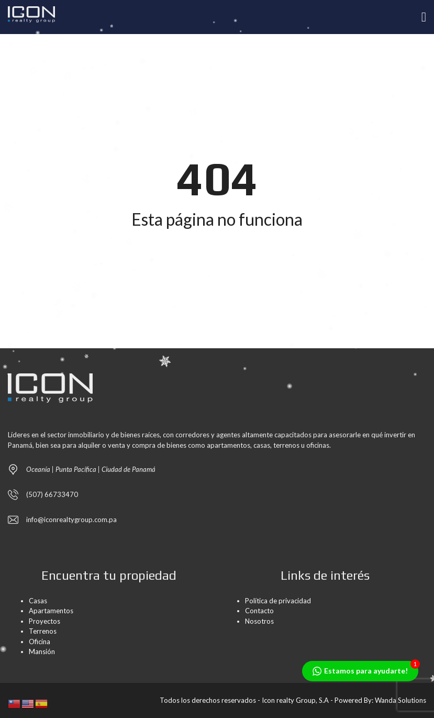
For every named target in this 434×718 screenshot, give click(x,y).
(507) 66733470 (52, 494)
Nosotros (259, 621)
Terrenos (43, 631)
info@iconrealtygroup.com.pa (71, 519)
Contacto (259, 610)
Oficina (39, 641)
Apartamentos (51, 610)
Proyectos (44, 621)
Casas (38, 601)
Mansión (42, 651)
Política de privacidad (278, 601)
